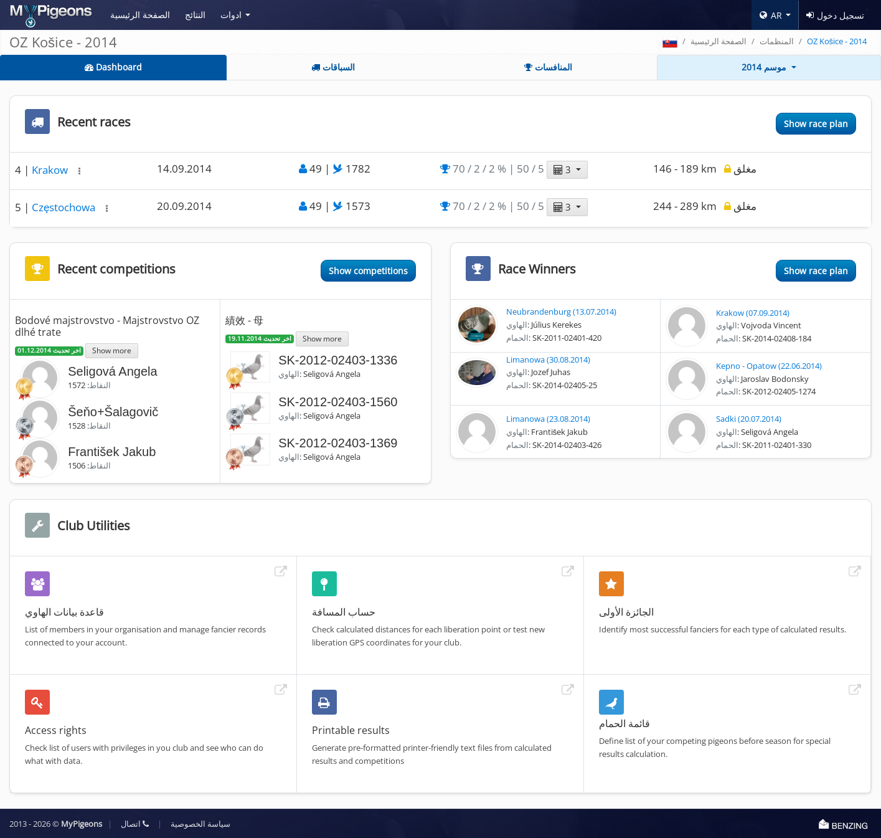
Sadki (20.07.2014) (748, 418)
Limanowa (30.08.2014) (548, 359)
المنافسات (548, 67)
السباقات (333, 67)
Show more (111, 350)
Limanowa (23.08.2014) (548, 418)
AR (771, 15)
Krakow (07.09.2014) (752, 312)
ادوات (231, 15)
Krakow (51, 170)
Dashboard (113, 67)
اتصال (135, 823)
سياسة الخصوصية (200, 823)
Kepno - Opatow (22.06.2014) (769, 365)
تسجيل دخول (835, 15)
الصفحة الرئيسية (140, 15)
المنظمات (777, 41)
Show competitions (368, 271)
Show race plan (816, 124)
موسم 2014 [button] (765, 67)
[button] (79, 171)
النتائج (195, 15)
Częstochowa (65, 207)
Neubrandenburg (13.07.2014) (561, 311)
